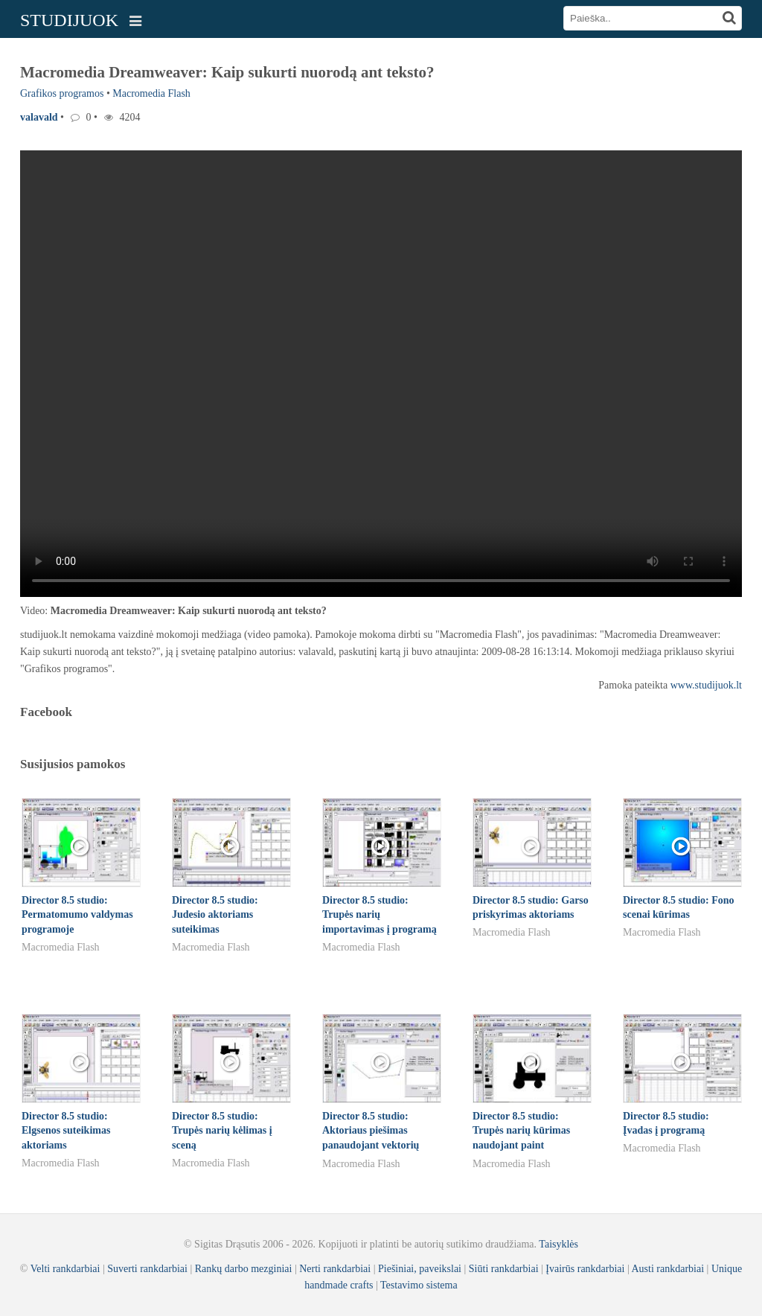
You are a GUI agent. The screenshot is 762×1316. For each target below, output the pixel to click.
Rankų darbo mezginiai (243, 1268)
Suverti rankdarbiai (147, 1268)
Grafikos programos (61, 93)
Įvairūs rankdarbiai (584, 1268)
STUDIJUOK (69, 20)
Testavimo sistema (419, 1285)
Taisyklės (558, 1244)
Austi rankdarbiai (668, 1268)
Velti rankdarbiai (65, 1268)
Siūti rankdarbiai (504, 1268)
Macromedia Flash (151, 93)
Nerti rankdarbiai (335, 1268)
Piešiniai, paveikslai (419, 1268)
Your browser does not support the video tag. (381, 373)
